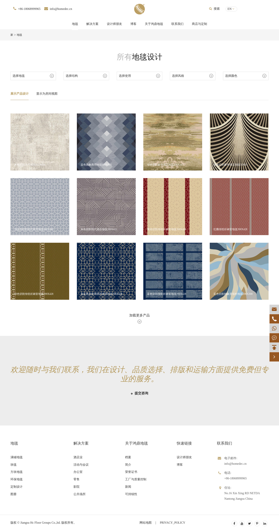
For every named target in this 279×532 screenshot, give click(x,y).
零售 (76, 479)
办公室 (78, 471)
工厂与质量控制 (135, 479)
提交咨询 (139, 393)
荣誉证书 (131, 471)
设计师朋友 (114, 23)
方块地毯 (16, 471)
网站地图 (146, 522)
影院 (76, 486)
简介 (128, 464)
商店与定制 (199, 23)
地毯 (75, 23)
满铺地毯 (16, 457)
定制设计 (16, 486)
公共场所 (79, 494)
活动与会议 (81, 464)
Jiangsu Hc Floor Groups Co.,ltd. (40, 522)
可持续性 (131, 494)
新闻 (128, 486)
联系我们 (177, 23)
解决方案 (92, 23)
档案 (128, 457)
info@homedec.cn (61, 8)
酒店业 (78, 457)
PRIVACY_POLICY (172, 522)
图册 (13, 494)
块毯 (13, 464)
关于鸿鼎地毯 (154, 23)
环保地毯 (16, 479)
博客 (133, 23)
